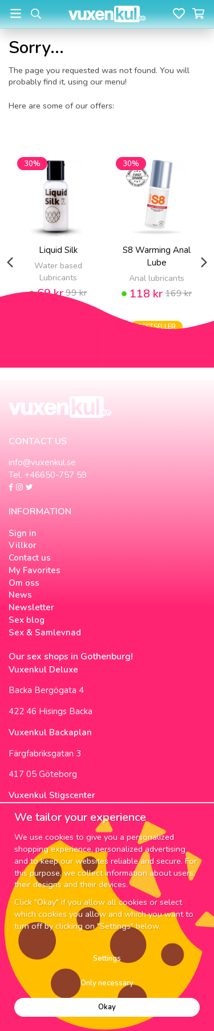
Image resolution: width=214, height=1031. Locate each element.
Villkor (23, 545)
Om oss (24, 583)
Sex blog (27, 620)
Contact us (30, 557)
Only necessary (107, 983)
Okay (107, 1007)
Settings (107, 958)
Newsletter (31, 607)
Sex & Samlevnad (45, 632)
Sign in (23, 533)
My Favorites (34, 570)
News (20, 595)
